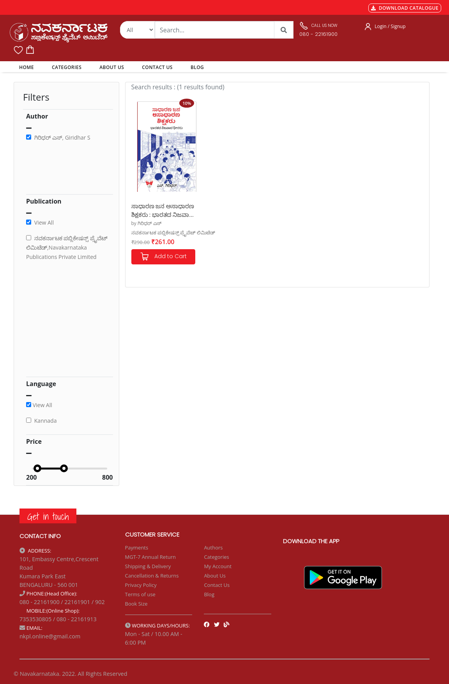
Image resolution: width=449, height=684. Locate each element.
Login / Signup (390, 26)
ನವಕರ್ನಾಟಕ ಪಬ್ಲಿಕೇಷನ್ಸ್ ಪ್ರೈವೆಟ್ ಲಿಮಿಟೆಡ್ (173, 232)
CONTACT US (157, 67)
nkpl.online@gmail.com (49, 636)
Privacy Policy (141, 584)
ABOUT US (111, 67)
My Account (218, 566)
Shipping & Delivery (148, 566)
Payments (136, 547)
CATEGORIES (66, 67)
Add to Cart (163, 257)
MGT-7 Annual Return (150, 556)
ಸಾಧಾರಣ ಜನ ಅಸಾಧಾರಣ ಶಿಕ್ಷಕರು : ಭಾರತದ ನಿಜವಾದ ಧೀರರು (162, 210)
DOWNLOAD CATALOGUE (404, 8)
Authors (213, 547)
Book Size (136, 603)
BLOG (197, 67)
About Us (215, 575)
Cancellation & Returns (152, 575)
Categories (216, 556)
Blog (209, 594)
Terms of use (140, 594)
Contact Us (217, 584)
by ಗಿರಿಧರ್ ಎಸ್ (146, 223)
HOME (28, 67)
